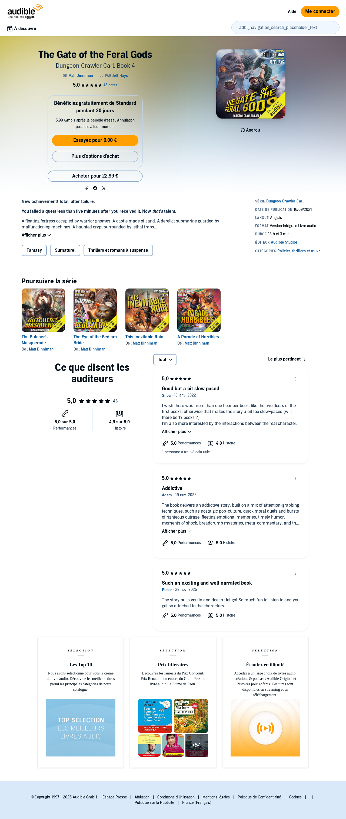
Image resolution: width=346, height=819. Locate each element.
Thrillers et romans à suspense (118, 250)
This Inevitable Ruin (144, 337)
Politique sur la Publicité (154, 802)
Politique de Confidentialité (259, 797)
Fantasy (34, 250)
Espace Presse (114, 797)
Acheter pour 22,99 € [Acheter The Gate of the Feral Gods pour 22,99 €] (95, 176)
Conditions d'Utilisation (176, 797)
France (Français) (196, 802)
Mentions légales (216, 797)
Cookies (295, 797)
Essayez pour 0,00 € (95, 140)
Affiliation (142, 797)
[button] (86, 188)
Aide (292, 11)
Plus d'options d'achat (95, 156)
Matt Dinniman (41, 349)
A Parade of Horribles (198, 337)
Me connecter (320, 11)
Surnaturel (65, 250)
